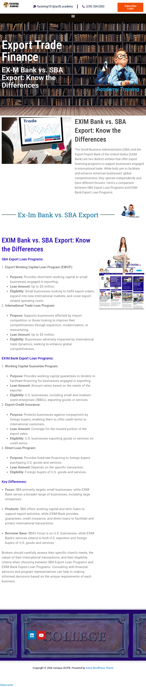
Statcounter (6, 684)
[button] (73, 16)
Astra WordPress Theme (99, 667)
